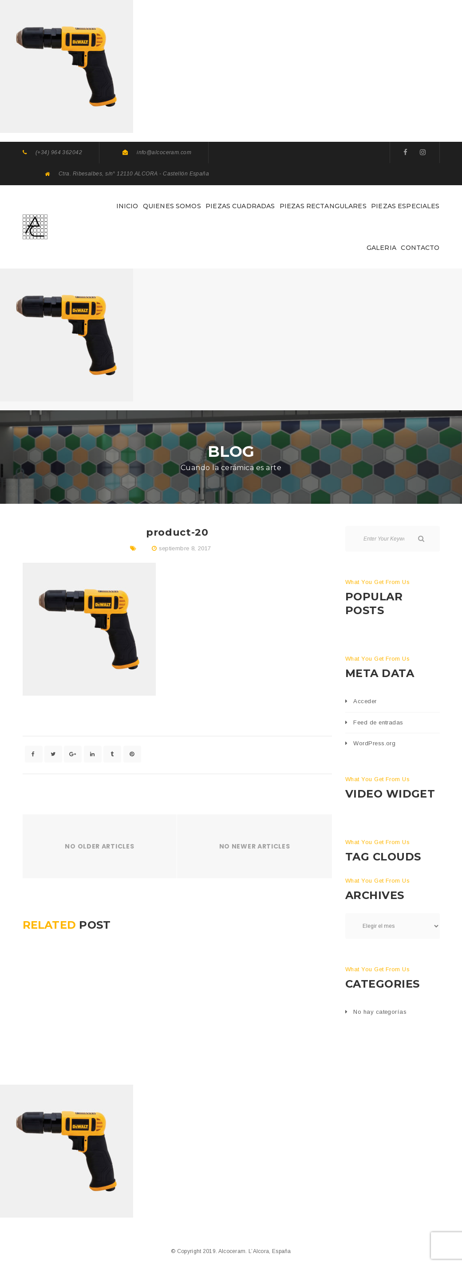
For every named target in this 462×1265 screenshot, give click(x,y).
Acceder (364, 701)
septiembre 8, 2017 (185, 548)
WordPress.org (374, 743)
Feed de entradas (378, 722)
